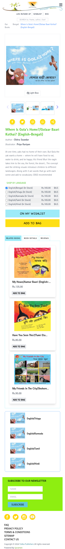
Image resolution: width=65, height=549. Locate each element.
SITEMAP (9, 535)
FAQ (6, 525)
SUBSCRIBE (17, 504)
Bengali (16, 24)
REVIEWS (45, 238)
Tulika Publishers (27, 544)
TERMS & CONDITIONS (17, 532)
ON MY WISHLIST (32, 213)
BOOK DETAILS (30, 238)
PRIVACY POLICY (13, 528)
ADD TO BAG (32, 223)
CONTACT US (11, 539)
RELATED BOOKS (13, 238)
